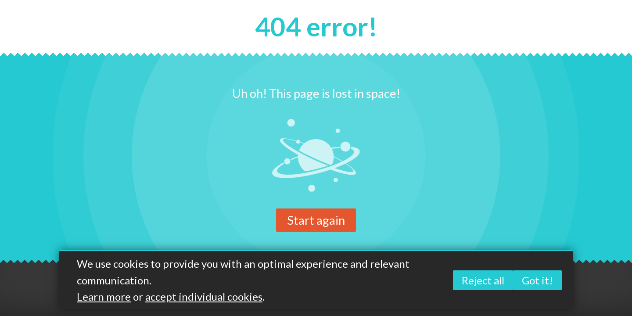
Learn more (104, 296)
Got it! (537, 280)
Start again (316, 220)
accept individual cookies (203, 296)
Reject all (483, 280)
